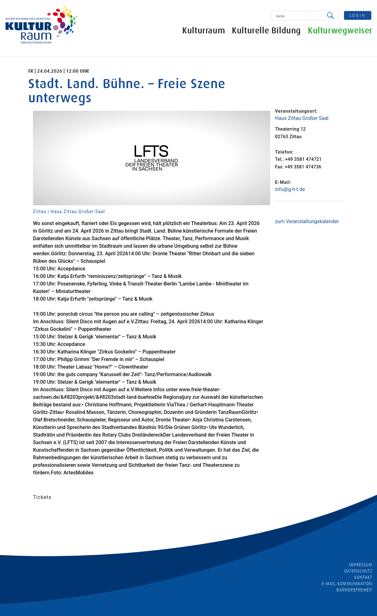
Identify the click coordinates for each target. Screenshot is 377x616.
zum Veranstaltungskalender (307, 221)
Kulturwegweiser (340, 31)
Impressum (360, 564)
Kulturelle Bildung (266, 31)
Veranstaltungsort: (296, 111)
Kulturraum (203, 31)
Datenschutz (358, 571)
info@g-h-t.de (290, 189)
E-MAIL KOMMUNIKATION (347, 583)
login (358, 15)
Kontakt (363, 577)
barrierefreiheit (354, 589)
